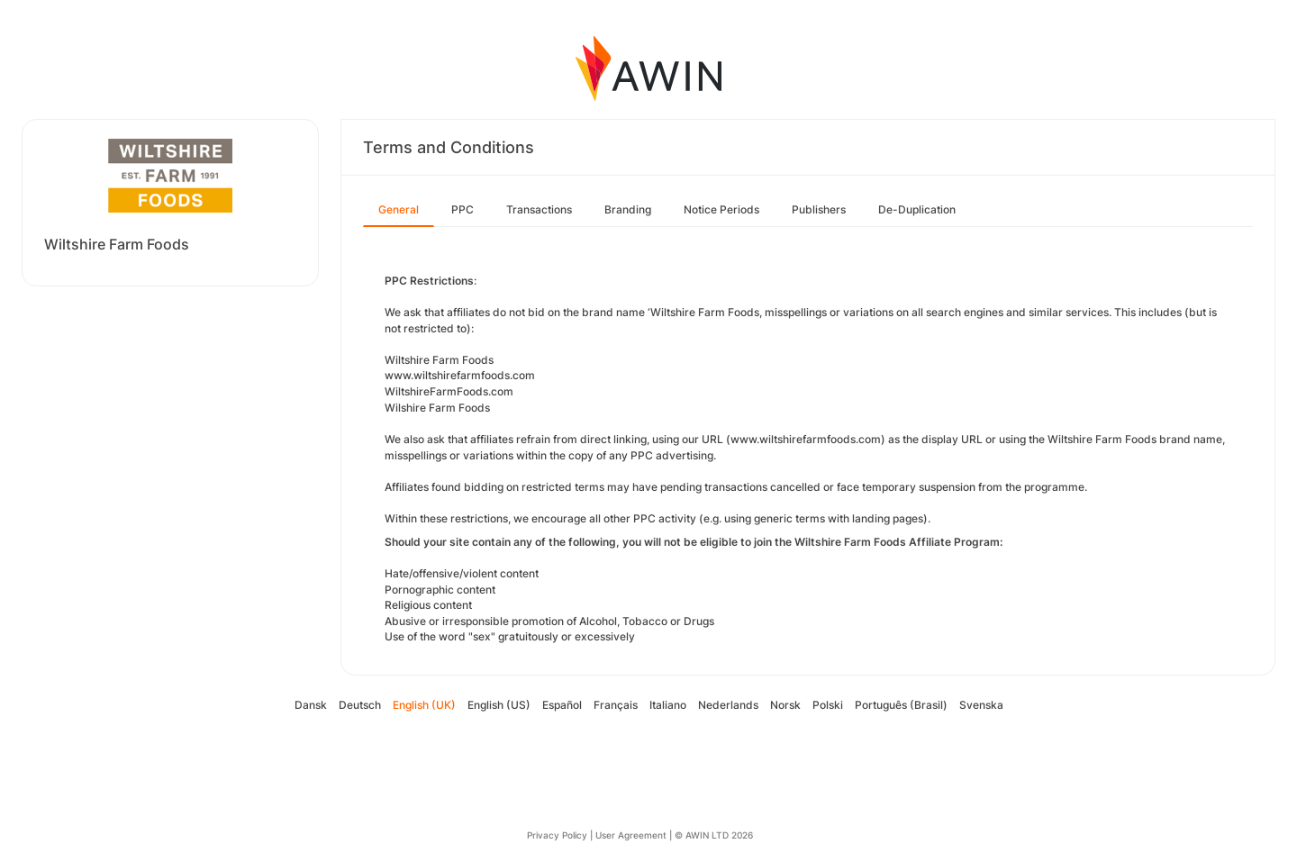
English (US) (499, 705)
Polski (827, 705)
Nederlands (728, 705)
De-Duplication (917, 209)
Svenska (981, 705)
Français (616, 705)
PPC (462, 209)
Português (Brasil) (901, 705)
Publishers (819, 209)
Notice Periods (721, 209)
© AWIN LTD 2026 (714, 835)
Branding (627, 209)
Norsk (785, 705)
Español (562, 705)
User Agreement (631, 835)
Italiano (667, 705)
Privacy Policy (557, 835)
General (398, 209)
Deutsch (360, 705)
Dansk (311, 705)
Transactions (539, 209)
